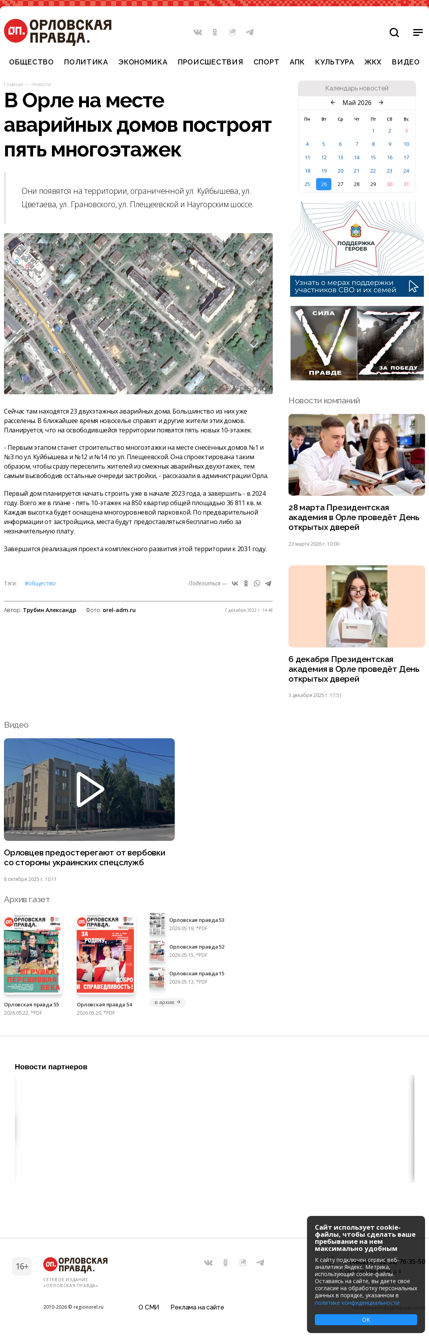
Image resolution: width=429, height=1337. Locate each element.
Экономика (142, 62)
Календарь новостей (356, 88)
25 (307, 184)
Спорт (266, 62)
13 (340, 157)
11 (307, 157)
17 (406, 157)
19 (324, 170)
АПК (297, 62)
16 (389, 157)
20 (340, 170)
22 (373, 170)
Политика (86, 62)
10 (406, 143)
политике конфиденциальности (357, 1302)
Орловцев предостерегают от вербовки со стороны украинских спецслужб (84, 858)
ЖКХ (373, 62)
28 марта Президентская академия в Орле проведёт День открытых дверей (354, 517)
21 (356, 170)
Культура (334, 62)
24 (406, 170)
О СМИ (149, 1307)
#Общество (40, 583)
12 (324, 157)
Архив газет (27, 899)
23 (389, 170)
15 (373, 157)
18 (307, 170)
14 (356, 157)
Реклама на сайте (197, 1307)
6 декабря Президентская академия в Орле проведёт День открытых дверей (354, 669)
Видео (406, 62)
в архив (168, 1002)
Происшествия (210, 62)
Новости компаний (324, 400)
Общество (31, 62)
